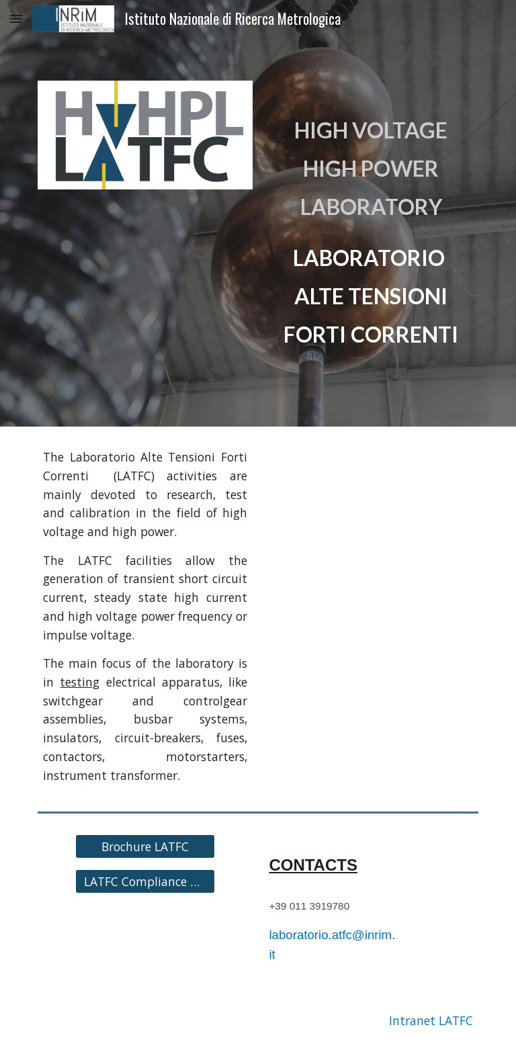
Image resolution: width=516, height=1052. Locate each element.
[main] (370, 213)
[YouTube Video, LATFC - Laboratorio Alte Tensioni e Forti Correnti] (370, 505)
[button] (16, 18)
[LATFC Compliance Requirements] (145, 882)
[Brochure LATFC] (145, 847)
